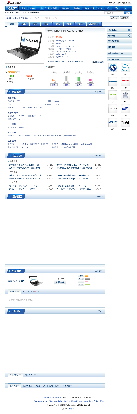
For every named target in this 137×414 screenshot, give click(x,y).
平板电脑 (99, 8)
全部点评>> (99, 271)
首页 (23, 8)
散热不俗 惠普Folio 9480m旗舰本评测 (24, 168)
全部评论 (14, 292)
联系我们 (59, 401)
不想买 (81, 285)
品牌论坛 (124, 18)
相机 (124, 8)
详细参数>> (99, 92)
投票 (54, 85)
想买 (81, 282)
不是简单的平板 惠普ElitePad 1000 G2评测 (74, 168)
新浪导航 (127, 3)
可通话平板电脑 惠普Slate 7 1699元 (71, 186)
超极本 (32, 8)
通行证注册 (93, 401)
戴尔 (125, 74)
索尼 (112, 115)
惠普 (24, 12)
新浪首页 (120, 3)
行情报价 (43, 8)
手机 (116, 8)
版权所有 (72, 409)
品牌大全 (18, 12)
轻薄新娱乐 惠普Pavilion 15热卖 (22, 189)
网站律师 (74, 401)
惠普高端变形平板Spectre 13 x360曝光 (72, 179)
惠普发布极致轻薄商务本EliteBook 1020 (25, 179)
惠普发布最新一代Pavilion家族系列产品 (25, 175)
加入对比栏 (99, 62)
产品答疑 (101, 401)
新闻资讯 (65, 8)
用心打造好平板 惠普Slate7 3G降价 (23, 186)
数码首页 (112, 3)
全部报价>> (99, 196)
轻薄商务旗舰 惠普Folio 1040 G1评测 (24, 165)
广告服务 (52, 401)
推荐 (81, 276)
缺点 (33, 291)
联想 (112, 88)
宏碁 (112, 102)
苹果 (125, 102)
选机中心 (114, 18)
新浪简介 (36, 401)
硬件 (108, 8)
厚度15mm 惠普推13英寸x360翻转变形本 (74, 175)
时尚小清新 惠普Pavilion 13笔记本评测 (73, 165)
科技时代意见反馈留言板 (52, 397)
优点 (24, 291)
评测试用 (54, 8)
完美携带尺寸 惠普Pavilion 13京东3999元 (74, 189)
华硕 (112, 129)
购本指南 (76, 8)
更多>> (101, 311)
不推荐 (81, 279)
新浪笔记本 (9, 12)
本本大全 (88, 8)
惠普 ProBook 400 (34, 12)
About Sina (43, 401)
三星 (125, 115)
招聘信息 (67, 401)
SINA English (83, 401)
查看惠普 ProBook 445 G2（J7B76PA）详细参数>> (65, 62)
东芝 (125, 88)
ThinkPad (125, 129)
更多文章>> (99, 156)
